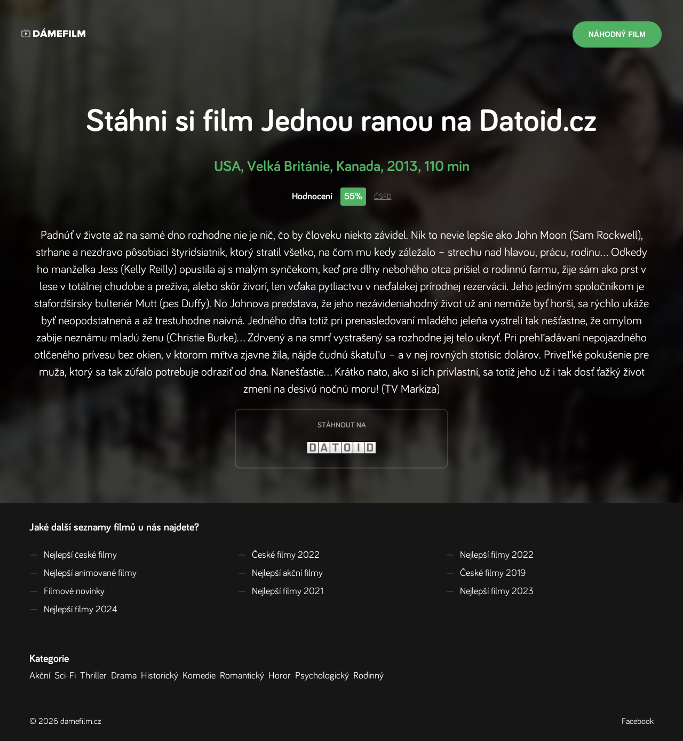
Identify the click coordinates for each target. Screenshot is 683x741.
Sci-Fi (67, 676)
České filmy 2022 (278, 555)
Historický (161, 676)
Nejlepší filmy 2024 (73, 609)
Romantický (244, 676)
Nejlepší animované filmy (83, 573)
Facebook (638, 721)
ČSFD (383, 196)
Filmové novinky (67, 591)
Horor (281, 676)
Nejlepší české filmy (73, 555)
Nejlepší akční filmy (280, 573)
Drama (126, 676)
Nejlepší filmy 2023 (490, 591)
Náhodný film (617, 34)
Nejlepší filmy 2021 (280, 591)
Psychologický (324, 676)
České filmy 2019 (486, 573)
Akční (41, 676)
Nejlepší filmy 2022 (490, 555)
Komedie (201, 676)
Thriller (95, 676)
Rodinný (370, 676)
